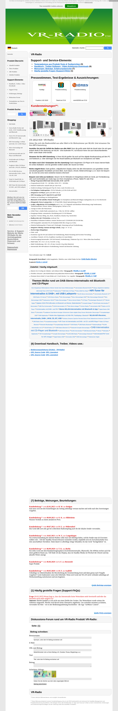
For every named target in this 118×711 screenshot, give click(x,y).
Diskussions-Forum (14, 97)
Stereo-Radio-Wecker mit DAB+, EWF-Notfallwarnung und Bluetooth (17, 130)
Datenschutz (89, 2)
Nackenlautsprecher (16, 221)
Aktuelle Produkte (14, 65)
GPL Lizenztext (52, 352)
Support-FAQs (13, 89)
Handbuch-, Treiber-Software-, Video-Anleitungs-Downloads (61, 66)
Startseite (75, 48)
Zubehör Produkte (14, 75)
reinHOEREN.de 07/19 (80, 100)
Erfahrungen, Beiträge (15, 93)
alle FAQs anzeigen (103, 613)
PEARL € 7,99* (91, 276)
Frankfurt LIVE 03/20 (42, 100)
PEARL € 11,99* (79, 271)
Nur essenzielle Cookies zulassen (51, 6)
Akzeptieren (71, 6)
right (110, 128)
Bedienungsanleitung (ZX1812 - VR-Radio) (48, 350)
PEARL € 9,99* (90, 273)
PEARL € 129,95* (42, 262)
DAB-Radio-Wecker (89, 259)
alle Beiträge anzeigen (102, 585)
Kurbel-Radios (16, 225)
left (31, 128)
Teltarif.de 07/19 (61, 100)
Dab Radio (12, 124)
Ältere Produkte (13, 68)
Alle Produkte (13, 72)
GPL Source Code (38, 352)
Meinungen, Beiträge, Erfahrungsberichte (53, 69)
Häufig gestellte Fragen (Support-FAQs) (52, 71)
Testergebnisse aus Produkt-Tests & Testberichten (57, 64)
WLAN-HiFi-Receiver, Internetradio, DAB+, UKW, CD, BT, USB (17, 173)
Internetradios (13, 191)
